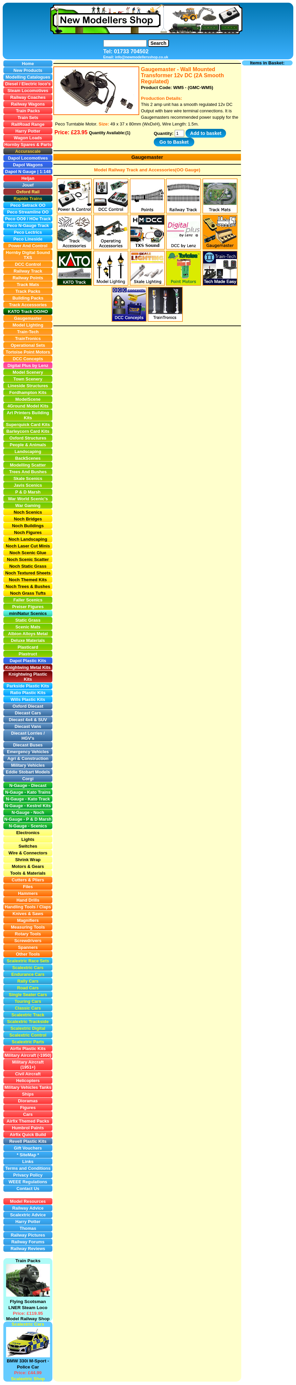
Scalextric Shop (28, 1378)
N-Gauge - (15, 819)
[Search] (125, 43)
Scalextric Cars (27, 1324)
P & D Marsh (38, 819)
